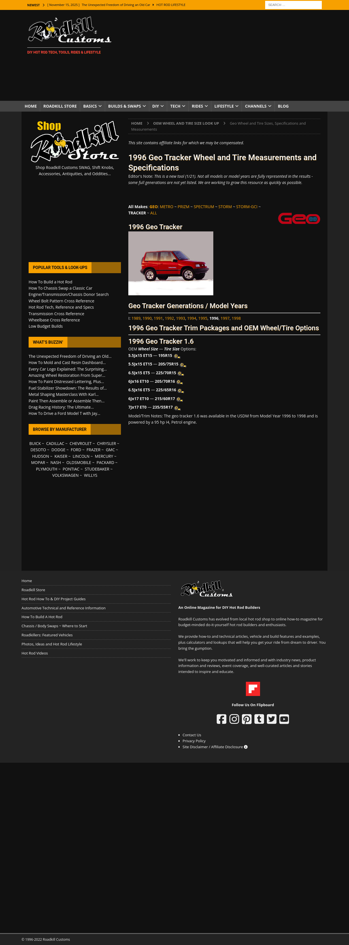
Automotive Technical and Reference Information (64, 608)
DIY (155, 106)
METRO (166, 206)
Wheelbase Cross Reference (54, 320)
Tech (175, 106)
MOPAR (38, 462)
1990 (147, 318)
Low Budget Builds (46, 326)
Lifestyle (224, 106)
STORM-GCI (247, 206)
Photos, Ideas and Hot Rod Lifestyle (52, 644)
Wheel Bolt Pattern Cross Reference (61, 301)
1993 (180, 318)
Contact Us (192, 734)
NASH (55, 462)
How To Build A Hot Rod (42, 616)
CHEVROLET (81, 443)
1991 (158, 318)
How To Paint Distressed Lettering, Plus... (66, 381)
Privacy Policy (194, 740)
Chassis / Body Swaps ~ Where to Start (54, 625)
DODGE (58, 449)
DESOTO (38, 449)
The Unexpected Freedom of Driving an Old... (70, 356)
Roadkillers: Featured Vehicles (47, 634)
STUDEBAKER (97, 469)
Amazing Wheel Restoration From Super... (67, 375)
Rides (197, 106)
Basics (90, 106)
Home (31, 106)
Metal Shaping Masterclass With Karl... (64, 394)
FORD (76, 449)
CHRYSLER (106, 443)
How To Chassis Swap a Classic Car (60, 288)
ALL (153, 213)
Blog (283, 106)
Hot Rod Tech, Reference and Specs (61, 307)
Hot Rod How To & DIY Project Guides (54, 598)
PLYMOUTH (46, 469)
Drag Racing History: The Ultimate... (61, 407)
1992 (169, 318)
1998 (236, 318)
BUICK (35, 443)
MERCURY (104, 456)
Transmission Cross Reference (56, 313)
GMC (110, 449)
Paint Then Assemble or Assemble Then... (67, 400)
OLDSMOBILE (78, 462)
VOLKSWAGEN (65, 475)
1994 (191, 318)
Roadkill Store (60, 106)
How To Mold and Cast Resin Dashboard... (67, 362)
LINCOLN (81, 456)
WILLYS (90, 475)
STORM (225, 206)
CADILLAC (55, 443)
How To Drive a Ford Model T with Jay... (64, 413)
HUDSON (40, 456)
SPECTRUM (204, 206)
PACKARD (105, 462)
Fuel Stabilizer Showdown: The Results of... (68, 388)
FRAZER (94, 449)
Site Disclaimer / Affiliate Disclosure (215, 746)
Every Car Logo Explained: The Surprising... (68, 369)
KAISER (60, 456)
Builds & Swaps (124, 106)
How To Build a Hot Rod (50, 282)
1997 (225, 318)
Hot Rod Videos (35, 653)
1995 (202, 318)
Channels (256, 106)
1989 (136, 318)
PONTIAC (71, 469)
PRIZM (184, 206)
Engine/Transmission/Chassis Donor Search (69, 294)
